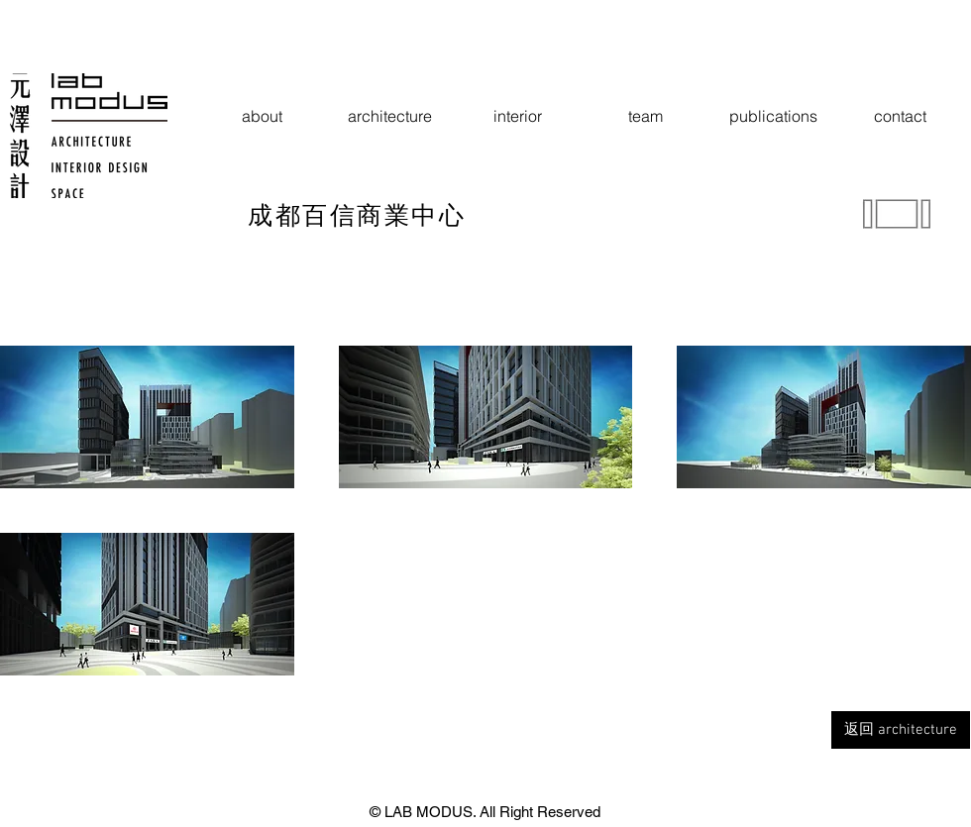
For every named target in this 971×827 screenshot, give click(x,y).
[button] (147, 417)
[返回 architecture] (900, 730)
